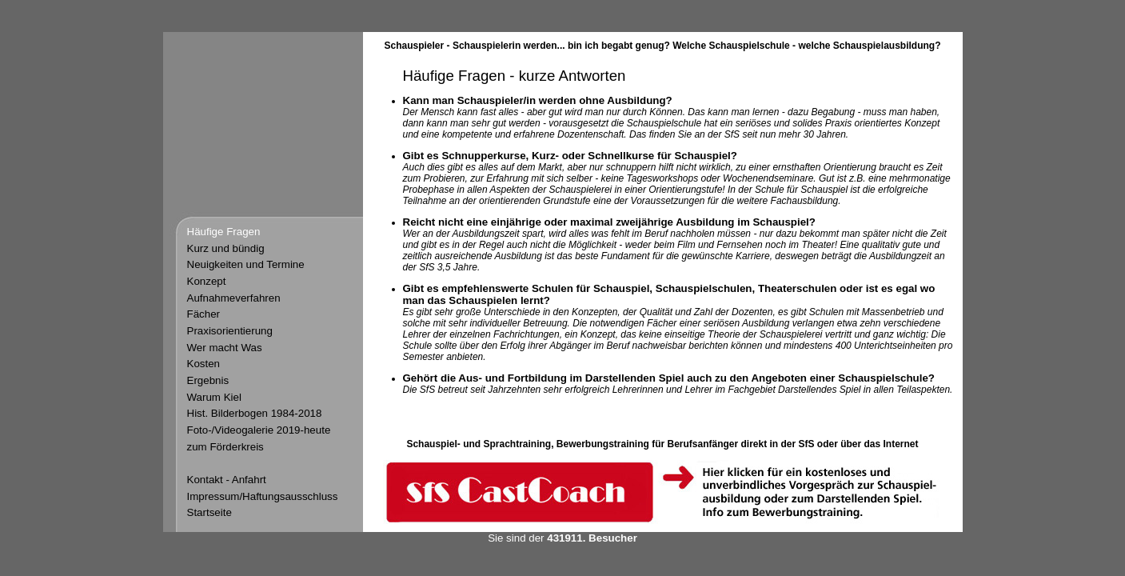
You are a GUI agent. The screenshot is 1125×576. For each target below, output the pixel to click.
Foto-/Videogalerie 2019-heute (259, 430)
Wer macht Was (224, 348)
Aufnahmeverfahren (234, 298)
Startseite (209, 512)
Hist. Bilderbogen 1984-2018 (254, 413)
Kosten (204, 364)
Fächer (203, 314)
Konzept (206, 281)
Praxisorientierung (230, 331)
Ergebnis (208, 380)
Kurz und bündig (226, 248)
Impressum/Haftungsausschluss (262, 496)
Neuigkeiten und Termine (246, 264)
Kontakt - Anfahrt (226, 480)
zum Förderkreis (225, 447)
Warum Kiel (214, 397)
